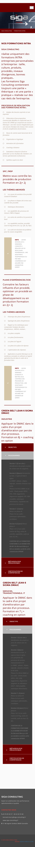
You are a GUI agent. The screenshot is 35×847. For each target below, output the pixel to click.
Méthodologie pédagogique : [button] (14, 562)
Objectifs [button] (12, 447)
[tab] (17, 447)
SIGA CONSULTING (6, 31)
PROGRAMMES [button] (14, 455)
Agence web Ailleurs (27, 841)
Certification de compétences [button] (15, 572)
